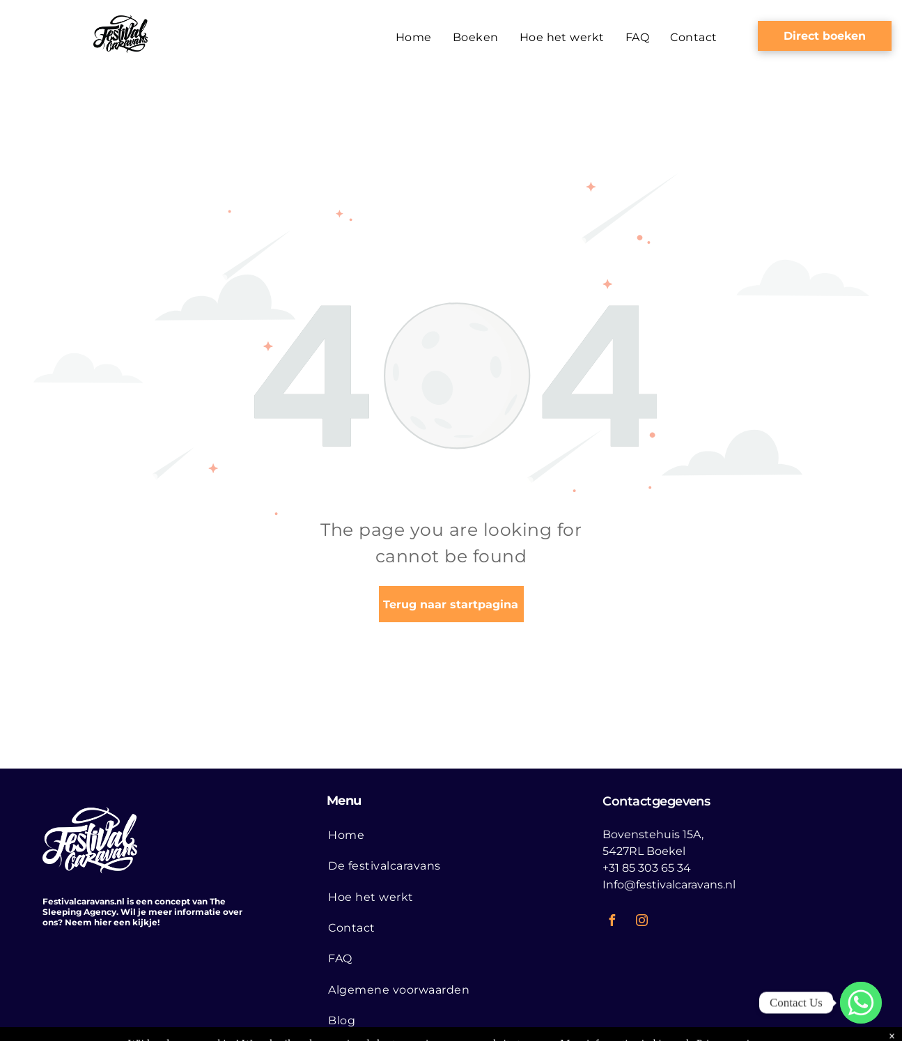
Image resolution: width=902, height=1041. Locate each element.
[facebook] (611, 922)
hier (102, 922)
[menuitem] (413, 37)
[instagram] (641, 922)
